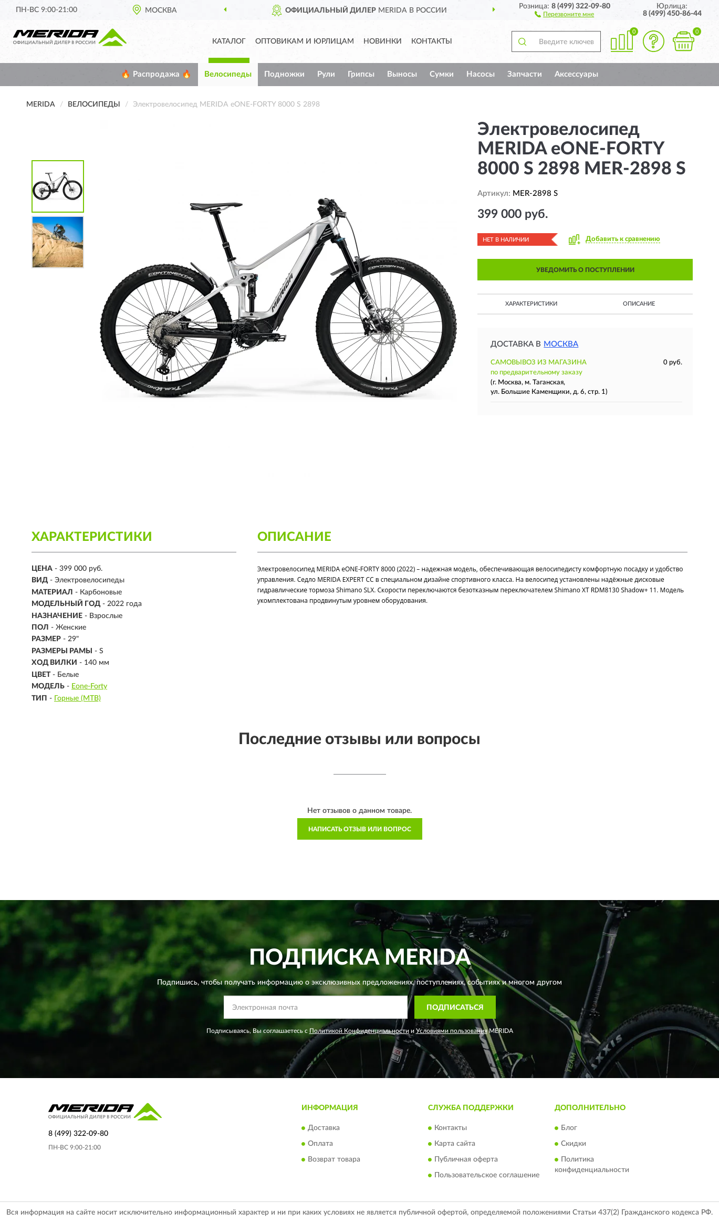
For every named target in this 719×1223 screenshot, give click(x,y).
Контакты (431, 41)
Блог (569, 1128)
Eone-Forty (89, 686)
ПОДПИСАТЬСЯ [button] (455, 1007)
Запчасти (524, 74)
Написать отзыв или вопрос (359, 829)
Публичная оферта (466, 1159)
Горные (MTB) (77, 698)
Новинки (382, 41)
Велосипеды (228, 74)
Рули (326, 74)
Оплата (320, 1143)
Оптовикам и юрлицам (304, 41)
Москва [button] (561, 344)
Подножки (284, 74)
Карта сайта (454, 1143)
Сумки (442, 74)
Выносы (402, 74)
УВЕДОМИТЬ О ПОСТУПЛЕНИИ (585, 270)
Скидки (573, 1143)
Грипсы (361, 74)
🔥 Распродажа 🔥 (156, 74)
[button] (564, 14)
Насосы (480, 74)
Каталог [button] (229, 41)
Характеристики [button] (531, 304)
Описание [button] (639, 304)
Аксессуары (576, 74)
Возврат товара (334, 1159)
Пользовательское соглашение (486, 1175)
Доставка (324, 1128)
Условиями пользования (451, 1031)
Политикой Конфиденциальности (359, 1031)
